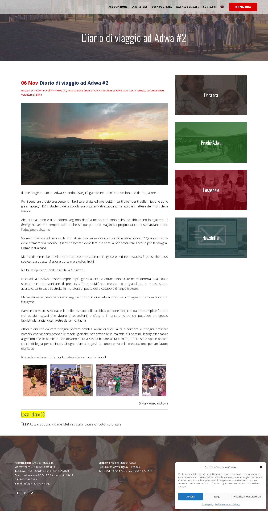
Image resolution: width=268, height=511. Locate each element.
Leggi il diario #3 (33, 414)
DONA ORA (243, 7)
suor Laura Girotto (90, 424)
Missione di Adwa (111, 90)
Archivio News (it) (55, 90)
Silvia (39, 94)
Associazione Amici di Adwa (84, 90)
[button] (261, 467)
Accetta (190, 496)
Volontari (26, 94)
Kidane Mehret (63, 424)
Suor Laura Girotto (134, 90)
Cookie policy (207, 504)
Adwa (34, 424)
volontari (114, 424)
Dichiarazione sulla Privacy (227, 504)
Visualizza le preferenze (247, 496)
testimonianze (155, 90)
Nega (217, 496)
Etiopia (45, 424)
